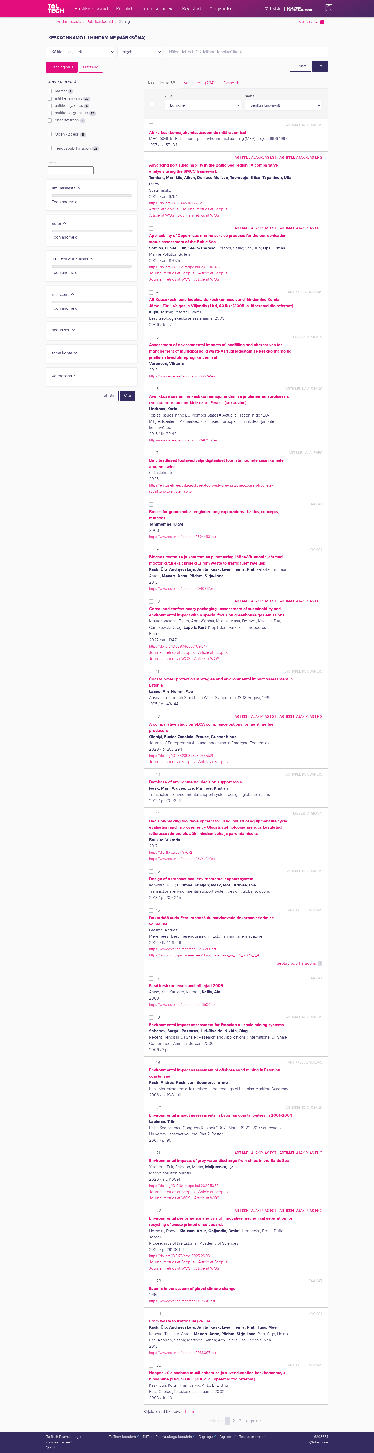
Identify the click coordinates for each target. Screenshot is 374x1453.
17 (158, 978)
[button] (328, 8)
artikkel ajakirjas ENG (300, 157)
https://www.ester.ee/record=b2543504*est (182, 1004)
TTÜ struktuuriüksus (72, 259)
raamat (64, 91)
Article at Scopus (163, 209)
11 (157, 671)
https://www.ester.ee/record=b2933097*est (182, 1352)
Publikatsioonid (99, 21)
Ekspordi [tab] (231, 83)
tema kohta (64, 353)
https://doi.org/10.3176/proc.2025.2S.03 (179, 1256)
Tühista (300, 66)
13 (158, 774)
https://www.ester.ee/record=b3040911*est (182, 588)
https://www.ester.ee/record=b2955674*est (182, 376)
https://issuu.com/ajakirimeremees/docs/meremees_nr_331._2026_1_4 (204, 955)
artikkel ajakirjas (72, 98)
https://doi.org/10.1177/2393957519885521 (181, 755)
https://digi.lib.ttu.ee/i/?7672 (170, 852)
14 (158, 813)
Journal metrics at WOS (198, 215)
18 (158, 1017)
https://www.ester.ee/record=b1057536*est (182, 1301)
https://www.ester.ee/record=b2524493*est (182, 537)
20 (158, 1107)
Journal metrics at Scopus (205, 209)
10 (158, 601)
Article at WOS (161, 215)
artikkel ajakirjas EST (255, 157)
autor (59, 223)
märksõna (63, 294)
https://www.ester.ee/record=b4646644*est (182, 949)
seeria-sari (64, 330)
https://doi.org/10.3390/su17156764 (176, 203)
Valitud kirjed (311, 22)
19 (158, 1062)
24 (158, 1313)
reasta (249, 96)
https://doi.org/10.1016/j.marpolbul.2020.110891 (184, 1185)
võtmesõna (64, 376)
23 (158, 1281)
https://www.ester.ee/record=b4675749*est (182, 858)
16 (158, 910)
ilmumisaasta (66, 188)
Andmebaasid (69, 21)
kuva (168, 96)
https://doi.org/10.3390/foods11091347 (178, 646)
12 (158, 716)
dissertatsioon (70, 120)
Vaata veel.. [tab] (199, 83)
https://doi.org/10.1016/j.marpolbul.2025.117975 (184, 267)
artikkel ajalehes (72, 105)
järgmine (253, 1421)
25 (158, 1365)
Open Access (70, 134)
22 (158, 1210)
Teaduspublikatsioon (77, 148)
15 (158, 871)
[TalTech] (56, 8)
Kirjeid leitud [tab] (161, 83)
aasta (52, 162)
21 (158, 1153)
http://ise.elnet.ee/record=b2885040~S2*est (183, 440)
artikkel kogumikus (75, 113)
